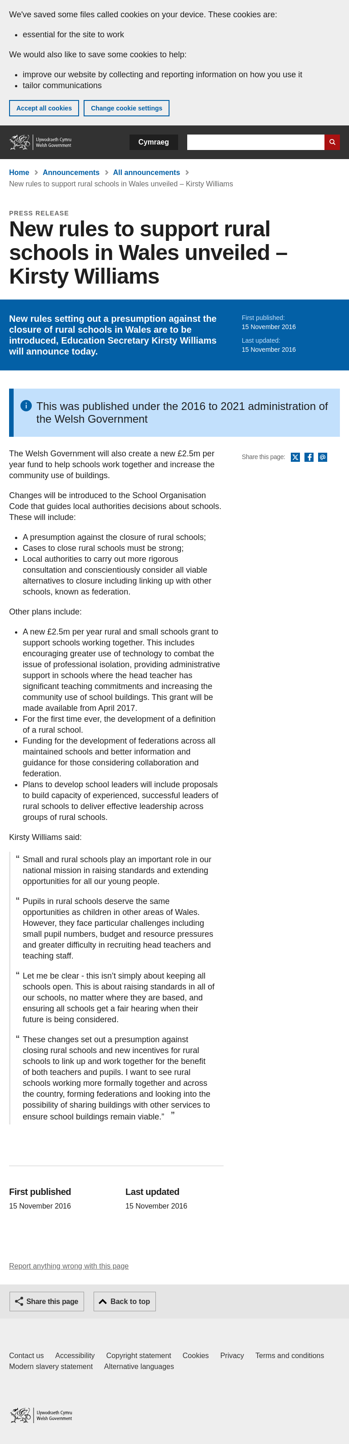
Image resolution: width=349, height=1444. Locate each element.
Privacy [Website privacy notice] (232, 1355)
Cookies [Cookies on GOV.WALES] (196, 1355)
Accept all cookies (44, 108)
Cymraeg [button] (154, 142)
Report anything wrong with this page (69, 1266)
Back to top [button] (130, 1301)
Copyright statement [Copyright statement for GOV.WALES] (138, 1355)
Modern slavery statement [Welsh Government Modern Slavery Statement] (51, 1366)
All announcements (146, 172)
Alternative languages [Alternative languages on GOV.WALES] (139, 1366)
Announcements (71, 172)
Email (322, 458)
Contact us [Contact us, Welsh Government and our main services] (26, 1355)
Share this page (52, 1301)
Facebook (309, 458)
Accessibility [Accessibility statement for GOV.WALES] (75, 1355)
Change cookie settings (126, 108)
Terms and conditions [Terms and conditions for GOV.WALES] (289, 1355)
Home (19, 172)
